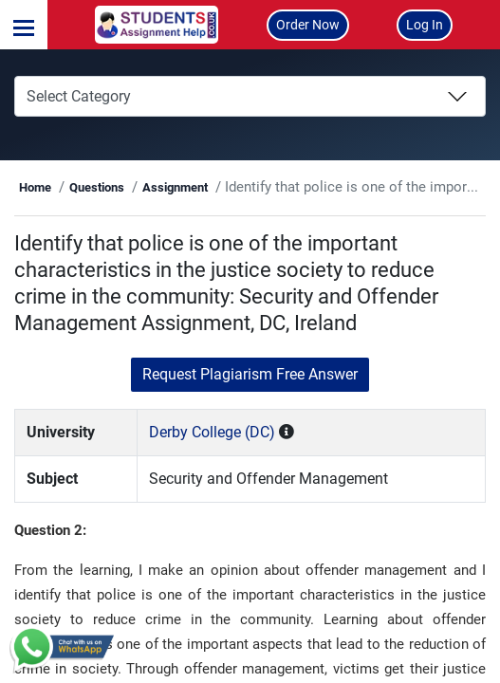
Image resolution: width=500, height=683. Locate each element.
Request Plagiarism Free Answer (250, 374)
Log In (424, 24)
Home (35, 187)
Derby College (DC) (212, 432)
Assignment (175, 187)
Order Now (308, 24)
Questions (96, 187)
